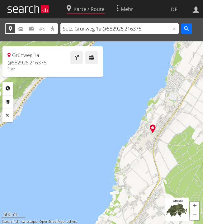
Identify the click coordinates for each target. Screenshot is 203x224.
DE (174, 9)
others (72, 221)
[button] (194, 206)
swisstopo (29, 221)
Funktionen (7, 115)
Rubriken (7, 88)
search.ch (11, 221)
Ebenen (7, 102)
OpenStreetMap (52, 221)
